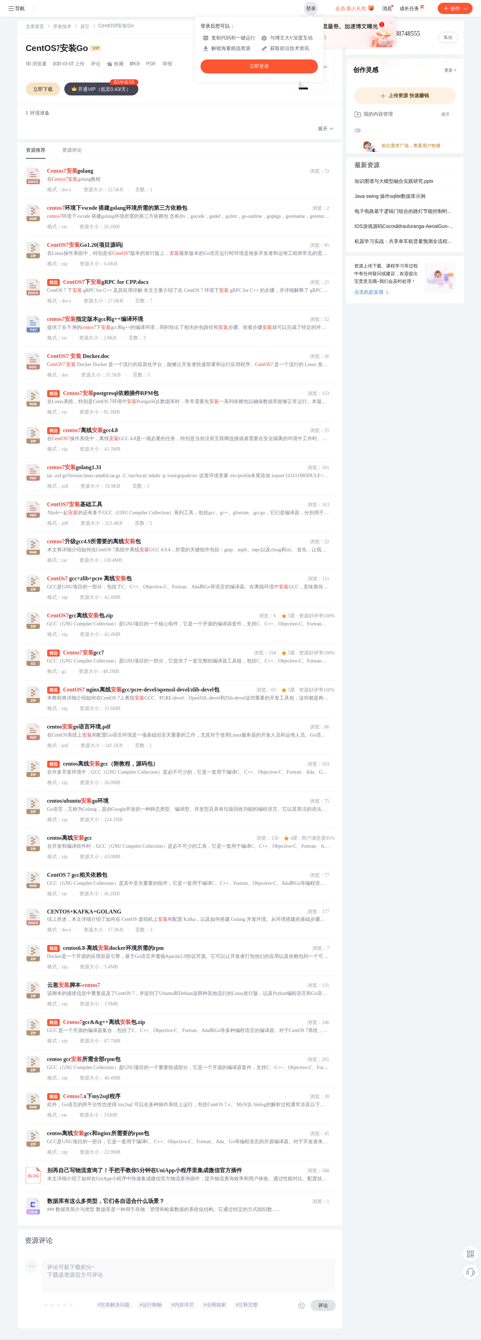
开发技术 (62, 27)
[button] (326, 129)
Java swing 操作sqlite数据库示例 (390, 196)
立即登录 (259, 66)
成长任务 (412, 7)
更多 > (450, 71)
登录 (311, 8)
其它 (84, 27)
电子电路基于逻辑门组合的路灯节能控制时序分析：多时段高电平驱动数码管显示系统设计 (405, 211)
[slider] (59, 1305)
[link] (35, 26)
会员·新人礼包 (354, 7)
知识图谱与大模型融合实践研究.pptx (394, 181)
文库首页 (35, 27)
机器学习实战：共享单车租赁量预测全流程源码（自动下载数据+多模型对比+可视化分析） (405, 241)
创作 (455, 8)
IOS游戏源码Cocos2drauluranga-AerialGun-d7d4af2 (405, 226)
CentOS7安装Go (64, 49)
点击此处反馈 (371, 292)
